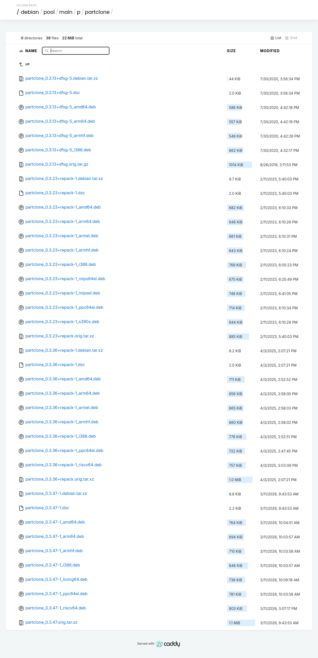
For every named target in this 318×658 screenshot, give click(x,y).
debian (30, 12)
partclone (97, 12)
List (275, 38)
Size (231, 51)
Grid (291, 38)
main (66, 12)
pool (49, 12)
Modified (270, 51)
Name (31, 50)
